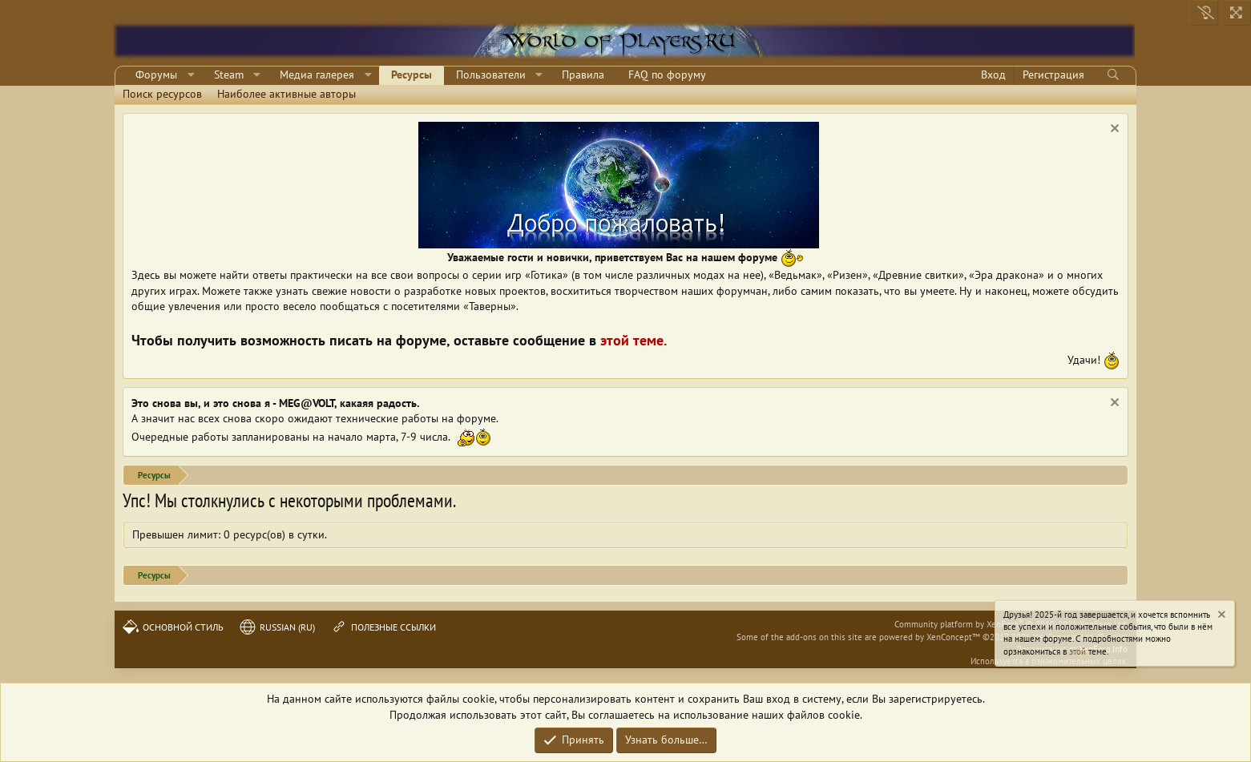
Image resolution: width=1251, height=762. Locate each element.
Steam (229, 74)
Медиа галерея (317, 74)
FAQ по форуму (667, 74)
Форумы (156, 74)
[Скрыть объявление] (1113, 130)
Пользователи (491, 74)
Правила (583, 74)
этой (1077, 651)
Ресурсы (411, 74)
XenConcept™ (953, 637)
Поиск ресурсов (162, 94)
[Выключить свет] (1203, 13)
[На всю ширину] (1236, 13)
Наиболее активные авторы (286, 94)
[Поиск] (1113, 75)
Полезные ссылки (383, 627)
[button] (191, 75)
